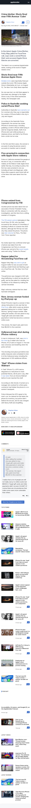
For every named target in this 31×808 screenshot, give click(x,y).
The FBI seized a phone (9, 220)
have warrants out (23, 110)
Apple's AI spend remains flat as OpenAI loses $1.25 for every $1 (21, 616)
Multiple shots (6, 81)
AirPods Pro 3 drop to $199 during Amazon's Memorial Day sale (22, 647)
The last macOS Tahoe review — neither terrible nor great (21, 678)
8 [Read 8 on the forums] (28, 668)
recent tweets (23, 249)
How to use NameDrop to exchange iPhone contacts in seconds (22, 722)
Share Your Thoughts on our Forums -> (13, 502)
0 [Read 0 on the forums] (28, 606)
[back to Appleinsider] (14, 2)
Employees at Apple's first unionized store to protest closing (21, 663)
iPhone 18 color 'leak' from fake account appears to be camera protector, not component (22, 600)
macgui (8, 449)
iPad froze (4, 307)
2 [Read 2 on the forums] (28, 637)
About (25, 450)
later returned (9, 233)
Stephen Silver (10, 22)
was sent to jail (19, 263)
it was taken (5, 376)
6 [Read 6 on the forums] (28, 622)
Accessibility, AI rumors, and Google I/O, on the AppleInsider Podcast (15, 708)
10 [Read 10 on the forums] (28, 684)
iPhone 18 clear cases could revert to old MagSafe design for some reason (22, 632)
